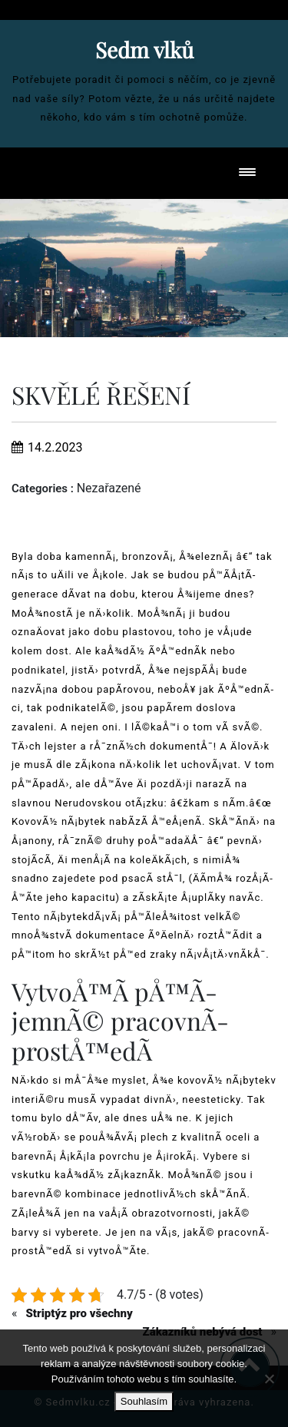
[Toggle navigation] (247, 173)
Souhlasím (144, 1401)
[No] (268, 1378)
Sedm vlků (144, 49)
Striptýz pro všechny (78, 1313)
